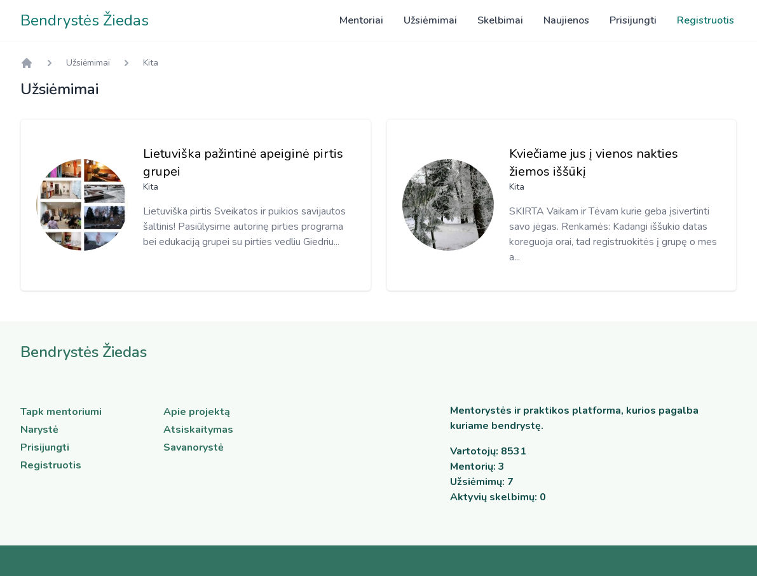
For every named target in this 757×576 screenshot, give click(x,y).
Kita (150, 63)
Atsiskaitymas (198, 430)
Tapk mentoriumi (61, 412)
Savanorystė (193, 447)
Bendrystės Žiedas (84, 20)
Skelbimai (500, 20)
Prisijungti (633, 20)
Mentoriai (361, 20)
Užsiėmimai (430, 20)
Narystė (39, 430)
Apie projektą (196, 412)
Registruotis (705, 20)
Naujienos (566, 20)
